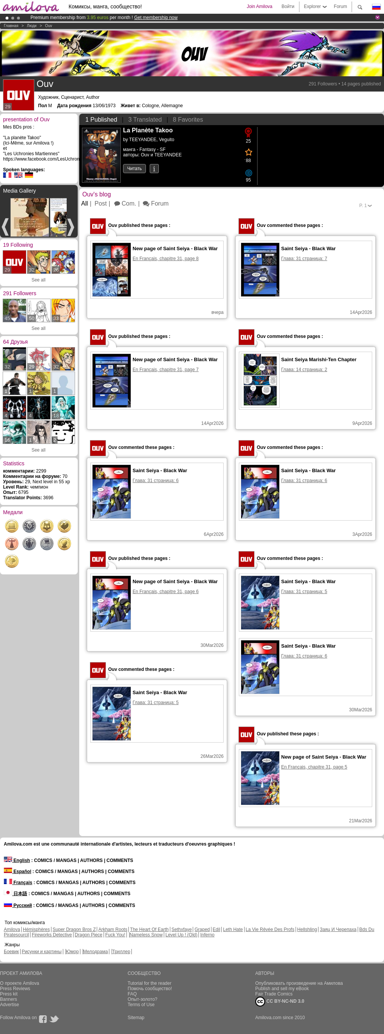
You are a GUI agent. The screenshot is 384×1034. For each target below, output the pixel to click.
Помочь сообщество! (150, 988)
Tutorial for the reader (149, 983)
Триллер (121, 951)
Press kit (9, 994)
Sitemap (136, 1017)
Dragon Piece (88, 935)
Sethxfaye (181, 929)
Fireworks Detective (52, 935)
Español (17, 871)
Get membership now (156, 17)
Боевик (11, 951)
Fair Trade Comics (274, 994)
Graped (202, 929)
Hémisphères (36, 929)
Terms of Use (141, 1004)
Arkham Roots (112, 929)
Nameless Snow (146, 935)
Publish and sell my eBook (282, 988)
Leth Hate (233, 929)
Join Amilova (259, 6)
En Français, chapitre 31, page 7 (165, 369)
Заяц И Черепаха (338, 929)
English (17, 860)
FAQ (132, 994)
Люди (32, 26)
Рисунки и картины (42, 951)
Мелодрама (95, 951)
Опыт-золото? (142, 999)
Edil (216, 929)
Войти (288, 6)
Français (18, 882)
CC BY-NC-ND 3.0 (279, 1002)
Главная (11, 26)
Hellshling (307, 929)
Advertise (9, 1004)
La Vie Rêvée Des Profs (270, 929)
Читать (134, 168)
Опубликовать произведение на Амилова (299, 983)
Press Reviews (15, 988)
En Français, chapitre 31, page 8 (165, 258)
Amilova (12, 929)
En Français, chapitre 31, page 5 (314, 767)
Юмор (72, 951)
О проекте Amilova (19, 983)
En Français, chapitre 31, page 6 (165, 591)
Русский (18, 905)
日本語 (15, 893)
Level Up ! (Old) (181, 935)
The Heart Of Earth (149, 929)
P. (363, 205)
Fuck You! (115, 935)
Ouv (48, 26)
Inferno (207, 935)
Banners (8, 999)
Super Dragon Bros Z (74, 929)
